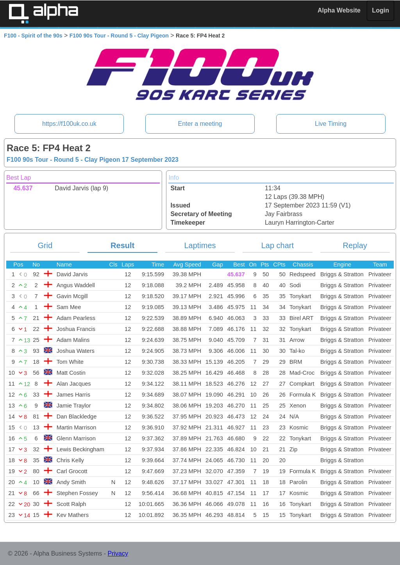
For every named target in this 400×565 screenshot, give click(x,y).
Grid (45, 245)
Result (122, 245)
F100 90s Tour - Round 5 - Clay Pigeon (119, 35)
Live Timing (330, 123)
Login (380, 10)
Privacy (118, 553)
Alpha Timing (43, 13)
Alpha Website (339, 10)
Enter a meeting (200, 123)
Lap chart (277, 245)
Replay (355, 245)
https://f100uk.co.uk (69, 123)
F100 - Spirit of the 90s (33, 35)
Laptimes (200, 245)
